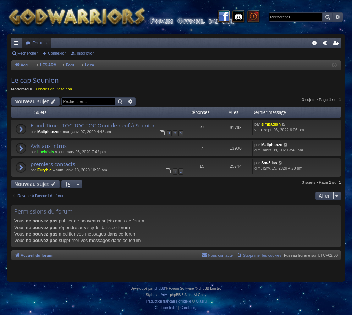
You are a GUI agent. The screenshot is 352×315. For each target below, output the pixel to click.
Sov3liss (269, 163)
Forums (39, 42)
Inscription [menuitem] (337, 44)
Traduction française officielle (168, 301)
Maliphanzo (48, 131)
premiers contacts (53, 163)
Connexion (57, 53)
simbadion (271, 124)
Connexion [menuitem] (326, 44)
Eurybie (44, 170)
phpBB (159, 289)
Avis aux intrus (49, 145)
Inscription (86, 53)
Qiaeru (201, 301)
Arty (164, 295)
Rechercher (27, 53)
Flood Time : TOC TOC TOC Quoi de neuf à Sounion (93, 125)
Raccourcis (18, 44)
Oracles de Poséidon (54, 89)
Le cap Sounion (35, 80)
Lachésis (45, 152)
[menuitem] (314, 43)
